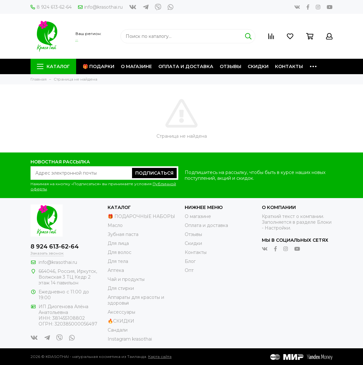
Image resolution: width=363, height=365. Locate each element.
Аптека (116, 270)
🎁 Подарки (98, 66)
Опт (189, 270)
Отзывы (230, 66)
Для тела (118, 261)
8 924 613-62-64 (51, 7)
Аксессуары (121, 312)
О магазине (136, 66)
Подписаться (154, 173)
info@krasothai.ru (100, 7)
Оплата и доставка (185, 66)
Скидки (258, 66)
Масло (115, 225)
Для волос (119, 252)
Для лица (118, 243)
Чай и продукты (126, 279)
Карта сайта (160, 356)
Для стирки (121, 288)
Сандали (118, 330)
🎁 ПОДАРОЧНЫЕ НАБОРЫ (141, 216)
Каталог (53, 66)
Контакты (289, 66)
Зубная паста (123, 234)
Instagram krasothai (130, 339)
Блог (190, 261)
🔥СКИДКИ (121, 321)
